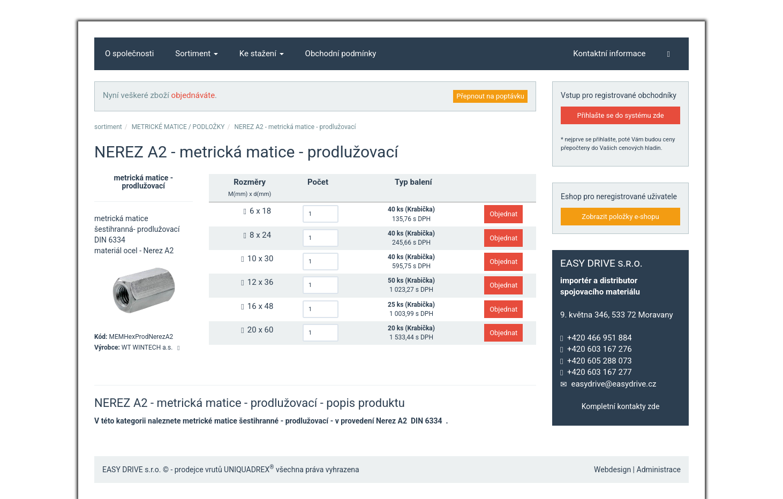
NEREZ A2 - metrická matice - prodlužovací (295, 127)
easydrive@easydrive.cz (613, 384)
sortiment (108, 127)
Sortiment (196, 53)
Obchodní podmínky (341, 53)
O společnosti (129, 53)
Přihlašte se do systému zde (620, 115)
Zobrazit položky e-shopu (620, 217)
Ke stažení (261, 53)
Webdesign (612, 469)
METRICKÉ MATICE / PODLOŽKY (178, 127)
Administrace (659, 469)
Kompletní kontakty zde (621, 406)
